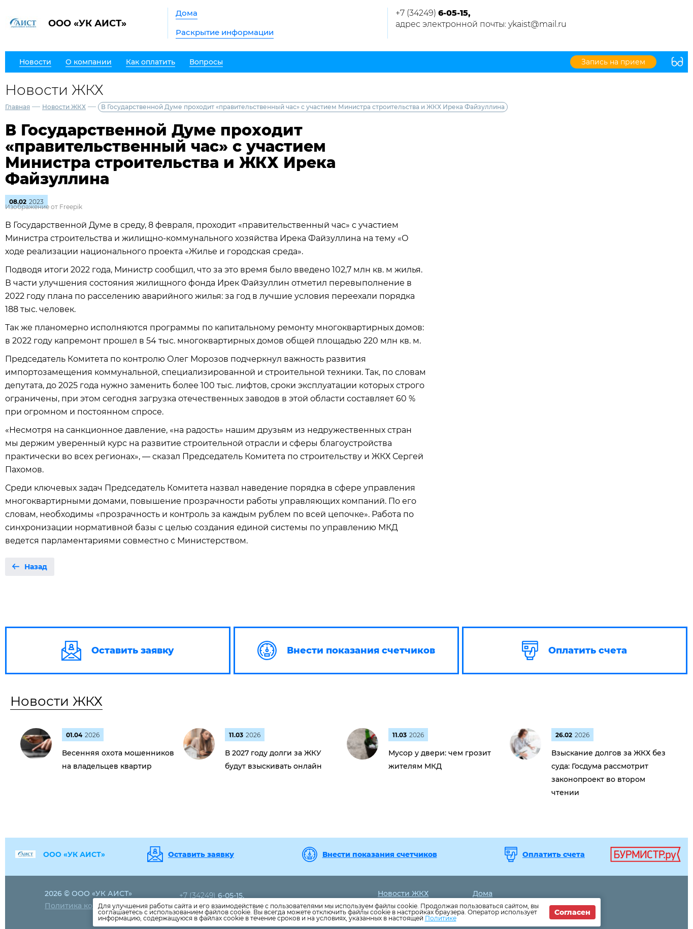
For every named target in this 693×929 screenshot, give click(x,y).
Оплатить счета (553, 854)
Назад (35, 566)
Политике (440, 918)
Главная (17, 107)
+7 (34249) (433, 13)
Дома (186, 13)
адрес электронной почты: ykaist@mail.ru (481, 24)
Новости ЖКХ (64, 107)
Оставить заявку (201, 854)
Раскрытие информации (225, 32)
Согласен (572, 912)
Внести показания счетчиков (379, 854)
